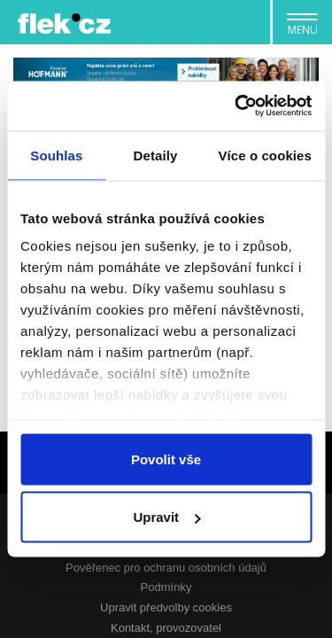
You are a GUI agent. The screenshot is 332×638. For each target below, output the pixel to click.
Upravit (166, 517)
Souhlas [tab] (56, 154)
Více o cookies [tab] (265, 154)
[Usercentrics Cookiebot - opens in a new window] (236, 106)
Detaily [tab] (156, 154)
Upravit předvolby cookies (166, 607)
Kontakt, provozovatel (166, 627)
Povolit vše (166, 458)
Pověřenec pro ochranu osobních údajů (166, 567)
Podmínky (166, 587)
